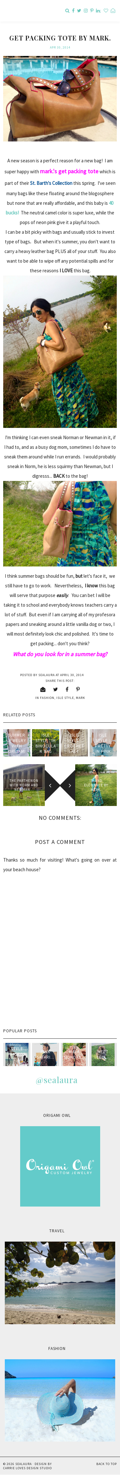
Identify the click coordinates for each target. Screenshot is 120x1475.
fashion (47, 698)
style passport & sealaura (17, 1057)
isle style (65, 698)
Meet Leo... (103, 1054)
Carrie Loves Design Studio (27, 1468)
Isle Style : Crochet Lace (74, 743)
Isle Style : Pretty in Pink (103, 743)
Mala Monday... (74, 1054)
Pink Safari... (45, 1054)
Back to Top (106, 1464)
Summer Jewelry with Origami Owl (17, 746)
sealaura (23, 1464)
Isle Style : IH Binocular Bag (46, 743)
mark (80, 698)
